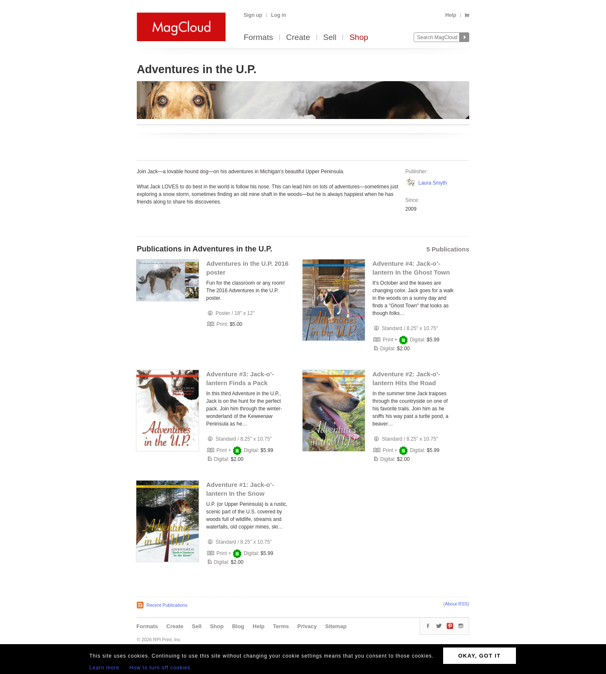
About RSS (456, 603)
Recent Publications (166, 605)
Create (298, 38)
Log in (278, 15)
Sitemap (336, 626)
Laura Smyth (432, 183)
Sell (330, 38)
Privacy (307, 626)
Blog (238, 626)
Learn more (104, 668)
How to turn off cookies (160, 668)
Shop (358, 38)
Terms (281, 626)
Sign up (253, 15)
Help (450, 15)
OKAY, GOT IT (479, 656)
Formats (258, 38)
